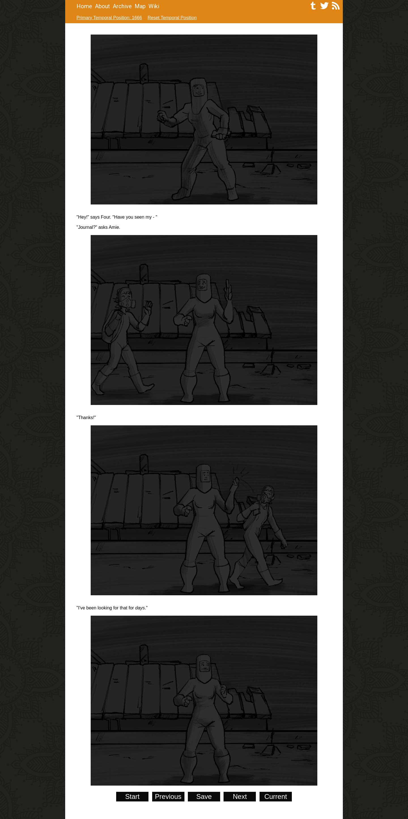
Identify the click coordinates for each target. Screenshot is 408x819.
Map (140, 6)
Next (240, 796)
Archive (122, 6)
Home (84, 6)
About (102, 6)
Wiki (153, 6)
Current (275, 796)
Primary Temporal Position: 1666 (109, 17)
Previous (168, 796)
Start (132, 796)
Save (204, 796)
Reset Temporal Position (172, 17)
